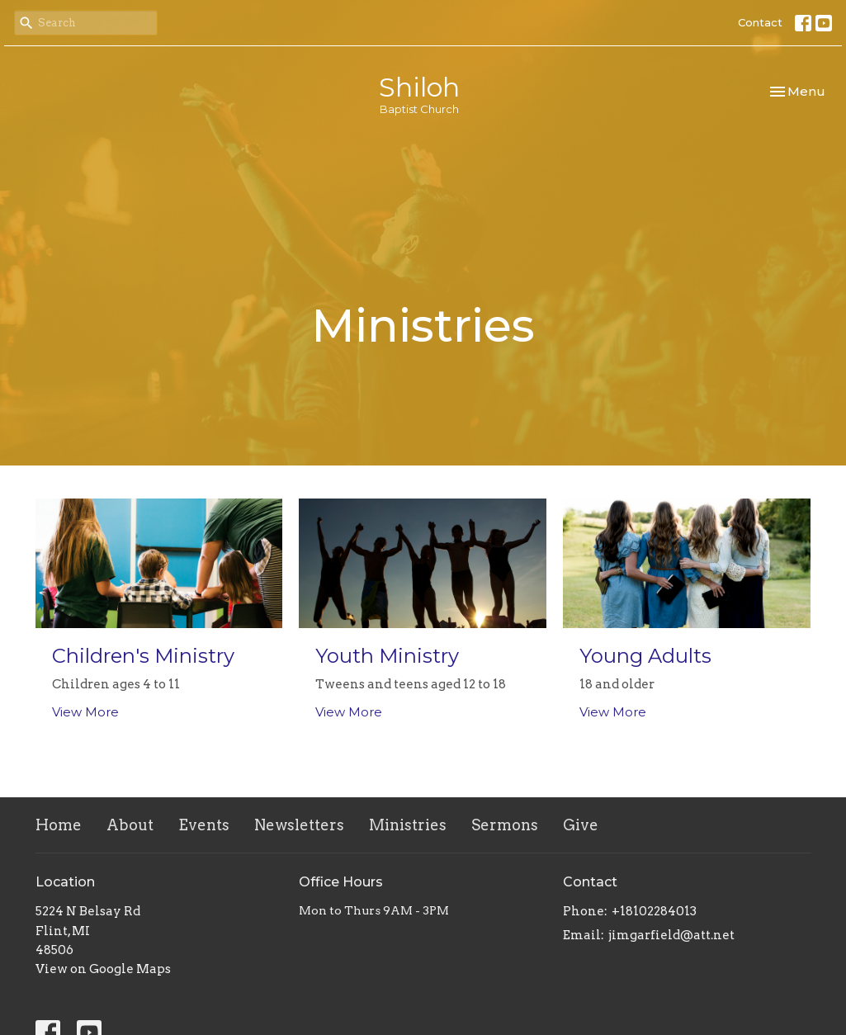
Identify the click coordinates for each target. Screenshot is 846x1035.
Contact (760, 22)
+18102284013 (654, 911)
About (130, 825)
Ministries (408, 825)
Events (203, 825)
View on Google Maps (103, 969)
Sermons (504, 825)
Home (58, 825)
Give (580, 825)
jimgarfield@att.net (671, 935)
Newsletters (299, 825)
